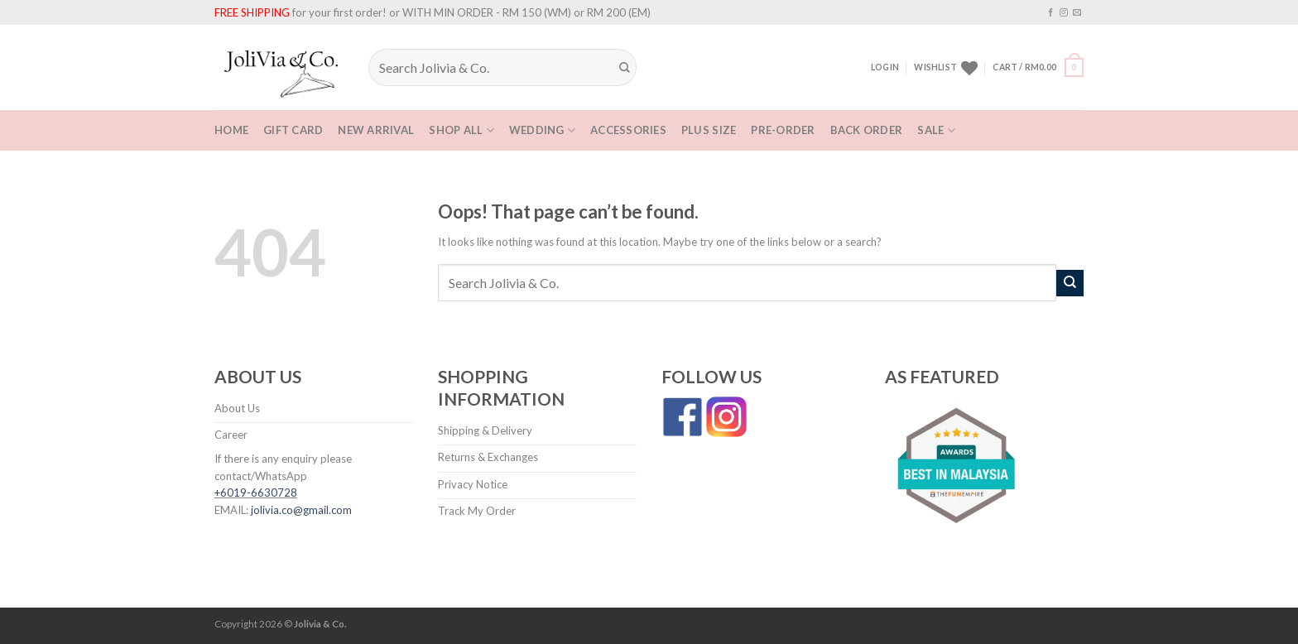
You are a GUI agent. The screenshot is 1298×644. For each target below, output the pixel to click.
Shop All (461, 130)
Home (231, 130)
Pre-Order (783, 130)
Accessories (628, 130)
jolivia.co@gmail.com (301, 510)
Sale (936, 130)
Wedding (542, 130)
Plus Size (708, 130)
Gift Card (293, 130)
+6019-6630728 (255, 492)
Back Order (866, 130)
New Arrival (376, 130)
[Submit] (625, 67)
